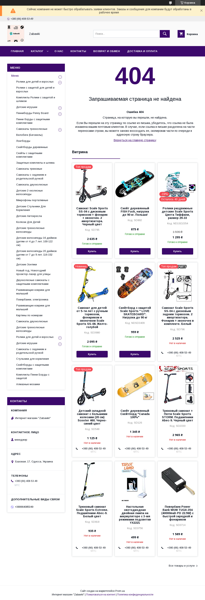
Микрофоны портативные (32, 200)
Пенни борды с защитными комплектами (33, 121)
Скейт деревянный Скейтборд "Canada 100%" (135, 414)
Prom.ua (120, 591)
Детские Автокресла (29, 215)
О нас (58, 51)
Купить (92, 251)
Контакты (78, 51)
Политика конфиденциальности (135, 594)
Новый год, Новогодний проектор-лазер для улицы (33, 272)
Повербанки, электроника (32, 299)
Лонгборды (23, 140)
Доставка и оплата (142, 51)
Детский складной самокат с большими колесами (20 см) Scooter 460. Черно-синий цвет (92, 417)
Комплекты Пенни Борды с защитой (32, 376)
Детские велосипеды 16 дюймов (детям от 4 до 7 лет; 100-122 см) (36, 241)
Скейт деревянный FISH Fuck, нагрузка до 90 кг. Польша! (135, 211)
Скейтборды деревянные (32, 147)
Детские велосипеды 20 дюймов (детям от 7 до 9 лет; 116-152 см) (36, 255)
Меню (15, 75)
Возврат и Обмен (106, 51)
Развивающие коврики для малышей (33, 291)
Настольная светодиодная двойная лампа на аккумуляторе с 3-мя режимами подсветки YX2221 (135, 514)
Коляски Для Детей (28, 221)
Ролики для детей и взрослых (35, 81)
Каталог (37, 51)
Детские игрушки (26, 107)
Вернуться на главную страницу (135, 140)
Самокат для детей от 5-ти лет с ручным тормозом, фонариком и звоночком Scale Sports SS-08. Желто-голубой (92, 317)
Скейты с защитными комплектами (29, 155)
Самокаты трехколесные (31, 128)
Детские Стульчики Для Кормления (31, 208)
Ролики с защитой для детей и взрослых (35, 89)
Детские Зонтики (26, 264)
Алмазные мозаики (28, 384)
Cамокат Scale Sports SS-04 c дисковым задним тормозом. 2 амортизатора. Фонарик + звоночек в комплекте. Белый (177, 315)
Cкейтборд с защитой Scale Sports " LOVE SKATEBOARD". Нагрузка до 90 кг (135, 312)
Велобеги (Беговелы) (29, 134)
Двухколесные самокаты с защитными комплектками (32, 282)
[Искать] (165, 34)
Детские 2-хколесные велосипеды (29, 192)
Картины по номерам (29, 315)
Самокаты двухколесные (32, 184)
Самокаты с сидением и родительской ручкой (31, 176)
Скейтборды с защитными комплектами (32, 366)
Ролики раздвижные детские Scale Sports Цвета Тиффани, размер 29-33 (177, 213)
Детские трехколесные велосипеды (30, 230)
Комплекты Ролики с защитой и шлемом (35, 99)
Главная (17, 51)
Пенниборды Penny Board (32, 113)
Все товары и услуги (182, 565)
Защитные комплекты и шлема (35, 162)
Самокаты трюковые (29, 168)
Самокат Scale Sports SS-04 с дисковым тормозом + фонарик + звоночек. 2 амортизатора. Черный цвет (92, 216)
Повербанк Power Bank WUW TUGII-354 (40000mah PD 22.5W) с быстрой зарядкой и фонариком (177, 513)
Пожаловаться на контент (100, 594)
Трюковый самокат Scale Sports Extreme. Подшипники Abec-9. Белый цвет (92, 511)
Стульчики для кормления (32, 358)
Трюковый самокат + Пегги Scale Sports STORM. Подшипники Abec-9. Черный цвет (177, 415)
